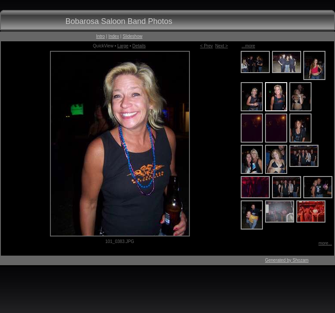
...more (248, 45)
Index (113, 36)
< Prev (206, 45)
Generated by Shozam (286, 260)
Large (123, 45)
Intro (100, 36)
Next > (221, 45)
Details (139, 45)
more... (325, 243)
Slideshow (133, 36)
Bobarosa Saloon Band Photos (118, 21)
